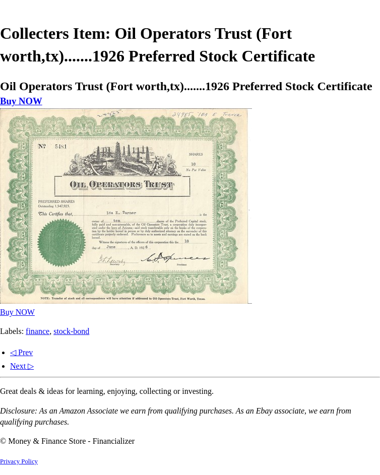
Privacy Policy (19, 461)
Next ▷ (22, 366)
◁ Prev (21, 352)
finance (37, 331)
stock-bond (71, 331)
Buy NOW (21, 101)
